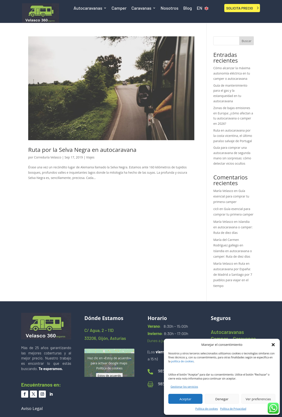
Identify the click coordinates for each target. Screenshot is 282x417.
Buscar (247, 41)
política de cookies (182, 361)
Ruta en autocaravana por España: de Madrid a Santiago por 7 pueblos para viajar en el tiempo (232, 274)
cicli (216, 209)
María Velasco (223, 191)
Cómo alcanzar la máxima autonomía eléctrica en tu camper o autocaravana (231, 73)
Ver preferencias (258, 399)
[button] (273, 345)
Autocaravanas (88, 8)
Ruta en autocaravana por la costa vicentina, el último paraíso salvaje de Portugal (232, 135)
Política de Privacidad (233, 409)
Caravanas (141, 8)
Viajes (90, 157)
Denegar (221, 399)
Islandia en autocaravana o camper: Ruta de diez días (232, 227)
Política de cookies (206, 409)
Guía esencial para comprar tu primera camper (231, 196)
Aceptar (185, 399)
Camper (118, 8)
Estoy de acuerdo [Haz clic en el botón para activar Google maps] (109, 375)
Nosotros (169, 8)
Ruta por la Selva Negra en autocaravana (82, 150)
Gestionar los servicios (184, 387)
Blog (187, 8)
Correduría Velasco (47, 157)
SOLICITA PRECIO (239, 8)
